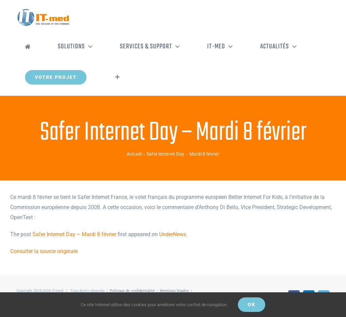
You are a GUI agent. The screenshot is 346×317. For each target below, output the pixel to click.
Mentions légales (174, 291)
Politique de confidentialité (132, 291)
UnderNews (172, 234)
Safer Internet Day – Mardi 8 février (74, 234)
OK (251, 304)
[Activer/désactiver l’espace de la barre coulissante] (117, 77)
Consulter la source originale (44, 251)
